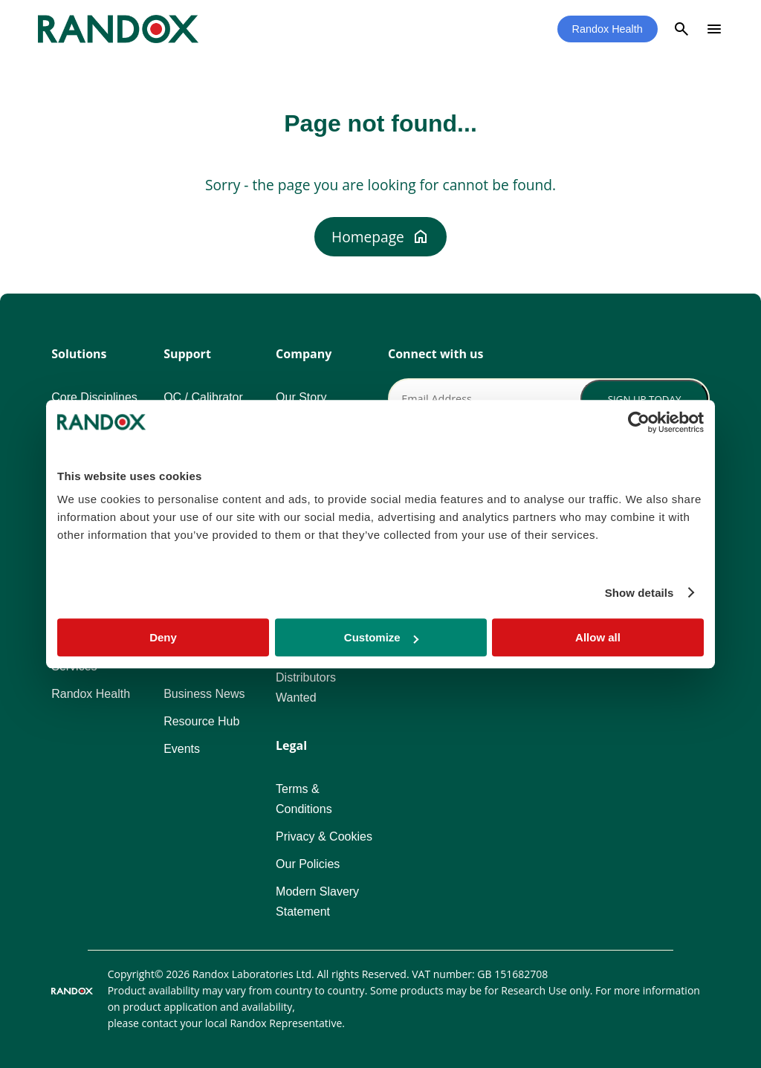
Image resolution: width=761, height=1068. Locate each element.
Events (181, 748)
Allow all (598, 637)
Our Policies (308, 864)
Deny (163, 637)
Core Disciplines (94, 397)
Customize (381, 637)
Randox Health (607, 29)
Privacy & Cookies (324, 836)
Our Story (301, 397)
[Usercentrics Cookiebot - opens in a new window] (639, 422)
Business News (204, 693)
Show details (639, 592)
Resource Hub (201, 721)
